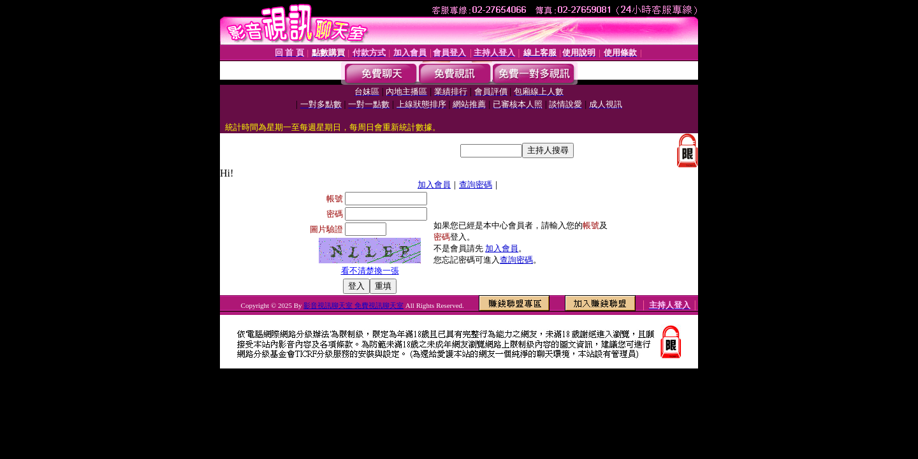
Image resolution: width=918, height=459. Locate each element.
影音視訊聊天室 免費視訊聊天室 (353, 305)
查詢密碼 (475, 184)
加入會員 (434, 184)
